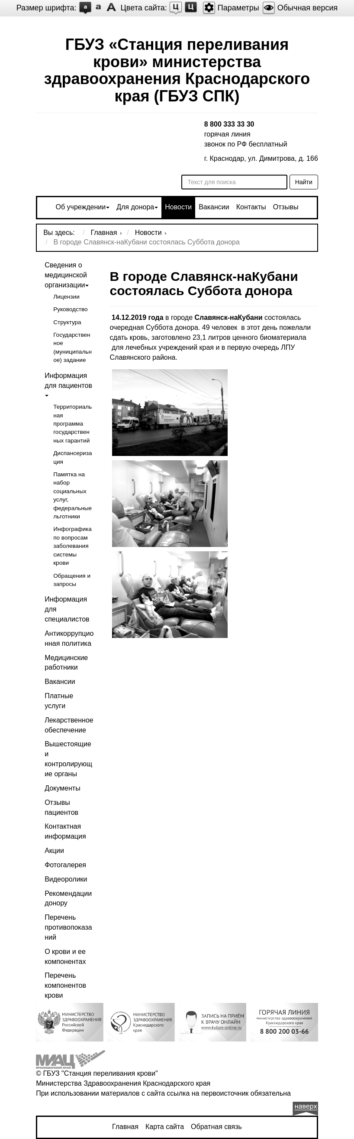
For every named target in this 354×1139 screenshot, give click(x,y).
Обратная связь (216, 1126)
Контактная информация (65, 831)
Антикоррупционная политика (69, 638)
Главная (125, 1126)
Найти (303, 182)
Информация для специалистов (67, 609)
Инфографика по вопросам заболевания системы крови (72, 546)
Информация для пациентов (68, 380)
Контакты (251, 207)
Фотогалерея (65, 865)
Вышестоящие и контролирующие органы (68, 759)
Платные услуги (59, 700)
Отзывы (286, 207)
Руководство (70, 309)
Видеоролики (66, 879)
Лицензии (66, 296)
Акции (54, 850)
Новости (178, 207)
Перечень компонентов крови (65, 985)
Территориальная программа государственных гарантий (72, 424)
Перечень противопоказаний (68, 927)
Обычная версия (300, 7)
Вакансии (214, 207)
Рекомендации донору (68, 898)
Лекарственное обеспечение (69, 725)
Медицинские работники (66, 662)
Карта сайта (164, 1126)
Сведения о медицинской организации (66, 275)
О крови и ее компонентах (65, 956)
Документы (62, 788)
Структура (67, 322)
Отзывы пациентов (61, 807)
